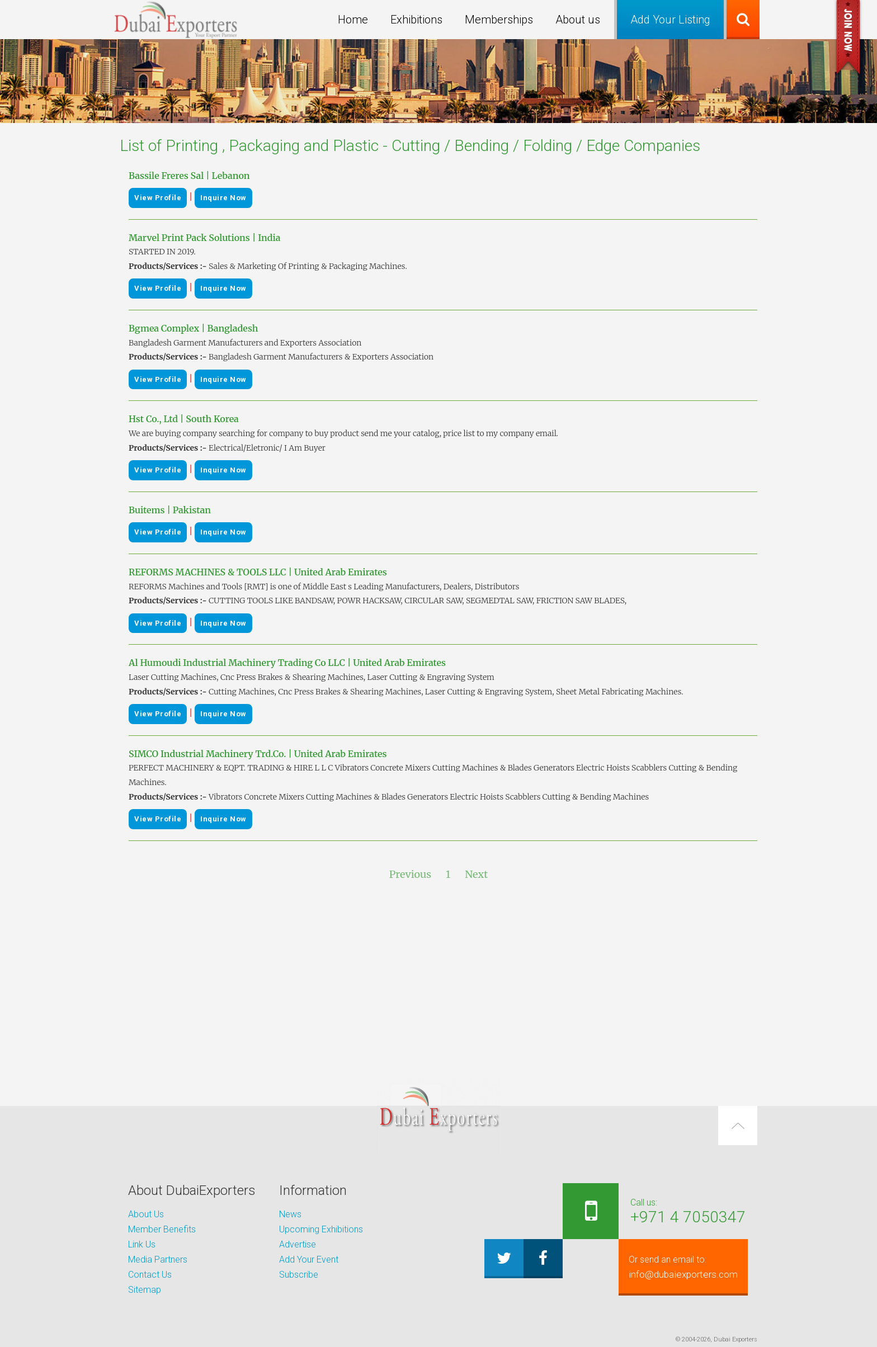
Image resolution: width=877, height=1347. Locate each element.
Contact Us (150, 1274)
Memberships (499, 19)
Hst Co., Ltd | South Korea (184, 418)
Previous (410, 874)
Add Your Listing (670, 19)
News (290, 1214)
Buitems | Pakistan (170, 510)
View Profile (157, 197)
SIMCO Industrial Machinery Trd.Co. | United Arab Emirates (258, 753)
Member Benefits (162, 1229)
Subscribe (298, 1274)
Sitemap (144, 1289)
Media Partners (157, 1259)
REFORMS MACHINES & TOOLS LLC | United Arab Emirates (258, 572)
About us (577, 19)
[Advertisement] (438, 980)
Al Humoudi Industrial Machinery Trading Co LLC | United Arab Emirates (287, 662)
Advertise (297, 1244)
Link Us (141, 1244)
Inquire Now (223, 197)
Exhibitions (416, 19)
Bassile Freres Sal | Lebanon (189, 175)
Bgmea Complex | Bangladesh (193, 328)
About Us (146, 1214)
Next (476, 874)
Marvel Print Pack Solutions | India (205, 237)
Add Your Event (308, 1259)
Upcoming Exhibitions (321, 1229)
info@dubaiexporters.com (677, 1267)
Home (353, 19)
